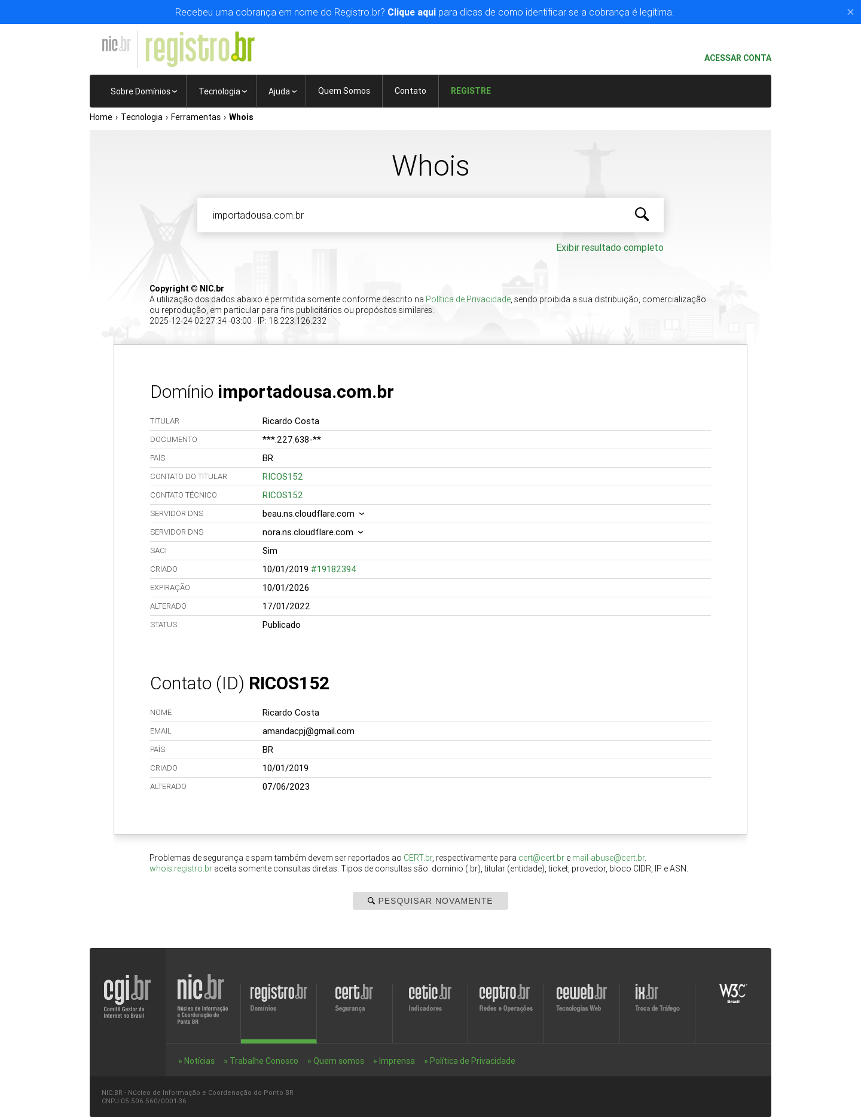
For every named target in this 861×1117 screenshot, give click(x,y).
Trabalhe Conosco (264, 1060)
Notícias (199, 1060)
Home (101, 117)
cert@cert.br (541, 857)
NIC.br (116, 44)
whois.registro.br (180, 868)
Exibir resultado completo (610, 247)
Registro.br (199, 49)
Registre (471, 90)
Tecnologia (219, 91)
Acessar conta (733, 58)
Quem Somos (344, 90)
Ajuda (279, 91)
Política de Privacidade (468, 299)
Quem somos (338, 1060)
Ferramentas (196, 117)
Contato (410, 90)
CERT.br (418, 857)
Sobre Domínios (140, 91)
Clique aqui (411, 12)
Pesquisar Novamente (430, 901)
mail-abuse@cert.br (608, 857)
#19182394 (334, 569)
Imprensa (397, 1060)
